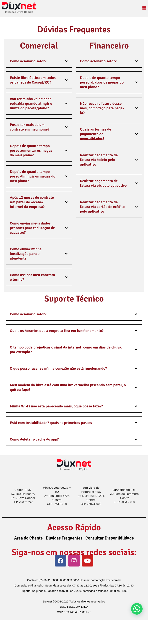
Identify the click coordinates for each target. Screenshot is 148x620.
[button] (144, 8)
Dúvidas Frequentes (64, 538)
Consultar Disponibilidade (109, 538)
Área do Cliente (28, 538)
